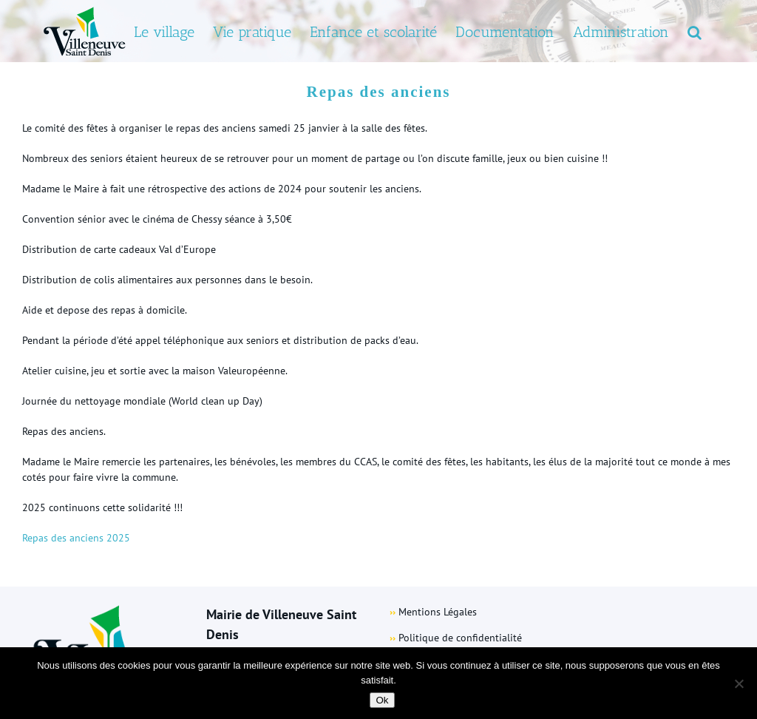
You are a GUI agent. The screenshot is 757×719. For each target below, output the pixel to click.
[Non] (738, 683)
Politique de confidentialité (460, 637)
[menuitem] (164, 31)
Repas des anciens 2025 (76, 537)
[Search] (695, 31)
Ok (382, 700)
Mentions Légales (437, 611)
